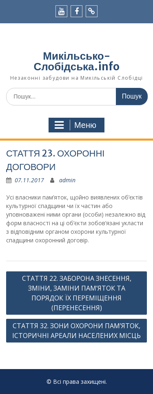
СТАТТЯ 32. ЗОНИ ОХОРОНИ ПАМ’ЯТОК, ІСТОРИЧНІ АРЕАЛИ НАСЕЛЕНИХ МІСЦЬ (76, 330)
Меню (75, 125)
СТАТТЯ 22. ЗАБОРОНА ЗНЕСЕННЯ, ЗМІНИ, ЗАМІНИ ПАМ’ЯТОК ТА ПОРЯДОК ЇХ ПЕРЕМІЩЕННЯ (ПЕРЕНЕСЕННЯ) (76, 293)
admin (67, 180)
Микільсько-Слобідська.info (76, 61)
